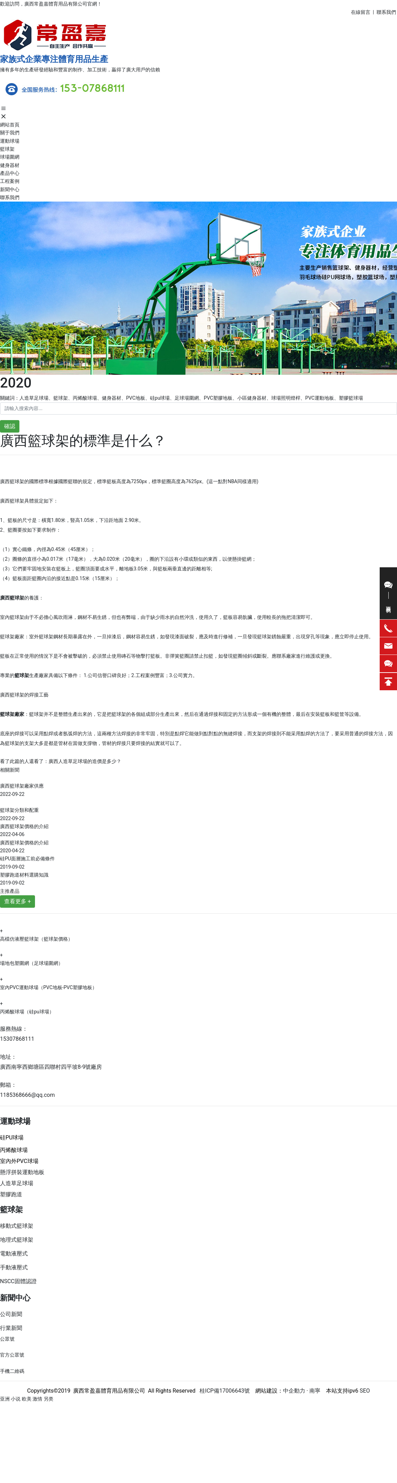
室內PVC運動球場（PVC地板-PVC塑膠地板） (48, 987)
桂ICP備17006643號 (222, 1390)
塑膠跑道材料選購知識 (24, 875)
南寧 (314, 1390)
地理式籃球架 (16, 1239)
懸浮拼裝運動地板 (22, 1172)
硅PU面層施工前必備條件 (27, 858)
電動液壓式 (14, 1253)
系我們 (389, 12)
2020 (16, 383)
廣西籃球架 (12, 481)
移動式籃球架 (16, 1226)
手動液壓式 (14, 1267)
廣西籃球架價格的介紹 (24, 826)
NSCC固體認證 (18, 1281)
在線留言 (360, 12)
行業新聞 (11, 1328)
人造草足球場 (16, 1183)
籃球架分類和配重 (19, 810)
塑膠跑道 (11, 1194)
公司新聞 (11, 1314)
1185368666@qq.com (27, 1095)
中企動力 (294, 1390)
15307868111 (17, 1039)
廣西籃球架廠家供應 (22, 786)
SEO (365, 1390)
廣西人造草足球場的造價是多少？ (84, 761)
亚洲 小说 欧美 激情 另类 (26, 1399)
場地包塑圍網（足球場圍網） (31, 963)
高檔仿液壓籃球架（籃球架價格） (36, 939)
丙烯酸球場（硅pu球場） (27, 1011)
